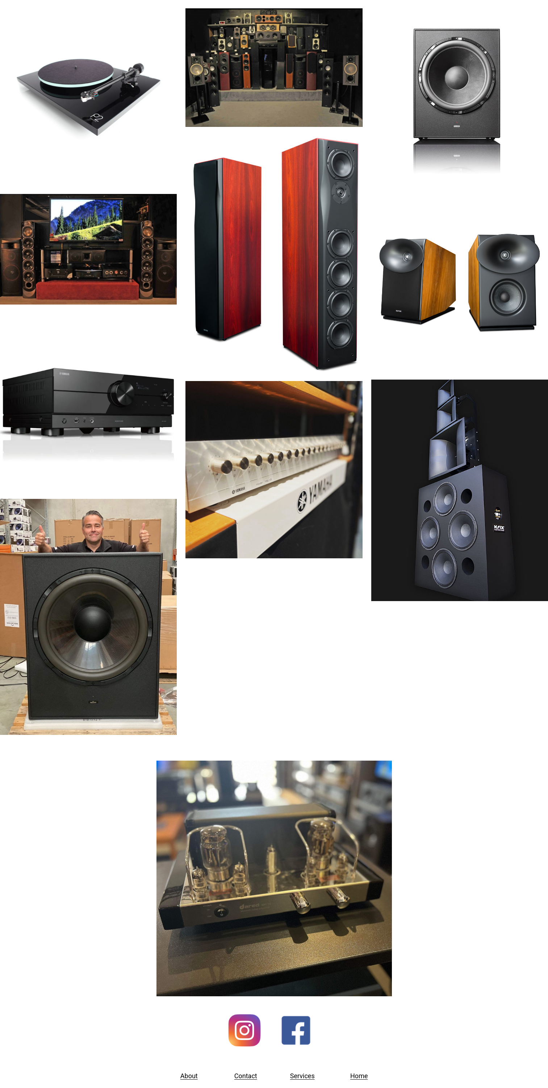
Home (359, 1076)
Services (302, 1076)
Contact (245, 1076)
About (189, 1076)
